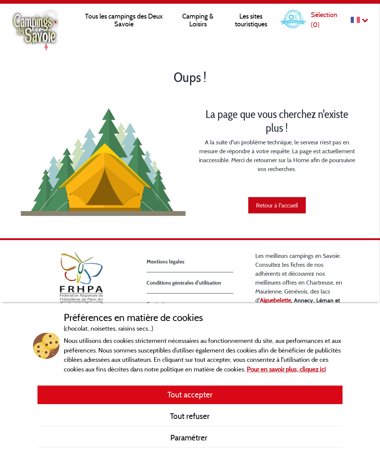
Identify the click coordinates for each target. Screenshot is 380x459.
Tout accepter (190, 394)
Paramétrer (189, 437)
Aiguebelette (275, 300)
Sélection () (324, 19)
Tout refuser (190, 416)
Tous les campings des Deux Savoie (124, 20)
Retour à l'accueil (277, 205)
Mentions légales (165, 261)
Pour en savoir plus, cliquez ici (286, 369)
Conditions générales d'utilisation (184, 282)
